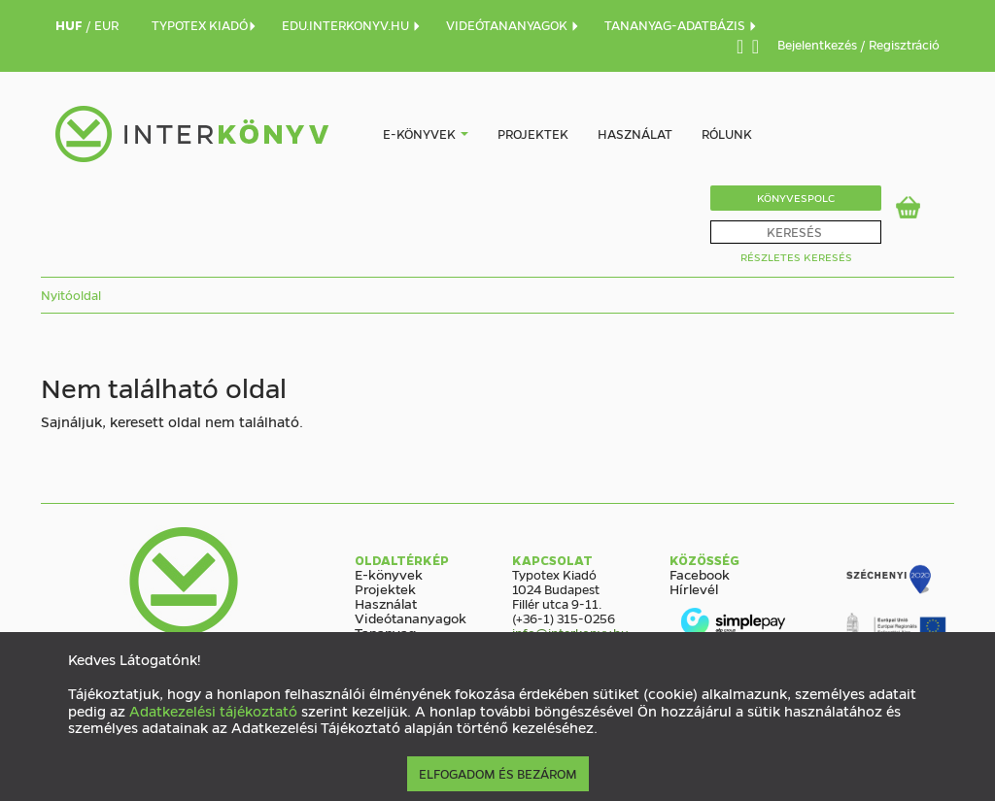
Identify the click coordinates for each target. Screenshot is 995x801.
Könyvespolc (796, 197)
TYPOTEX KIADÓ (204, 25)
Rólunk (727, 133)
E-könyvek (419, 133)
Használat (635, 133)
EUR (106, 25)
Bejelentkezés (818, 44)
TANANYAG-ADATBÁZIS (681, 25)
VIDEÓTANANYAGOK (513, 25)
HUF (70, 25)
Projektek (533, 133)
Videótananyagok (410, 617)
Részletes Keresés (796, 257)
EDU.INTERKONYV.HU (352, 25)
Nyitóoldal (71, 294)
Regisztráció (904, 44)
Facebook (699, 574)
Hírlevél (693, 588)
